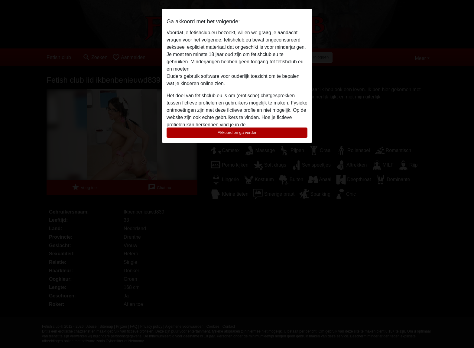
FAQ (252, 124)
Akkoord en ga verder (237, 132)
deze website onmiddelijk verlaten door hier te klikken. (248, 68)
